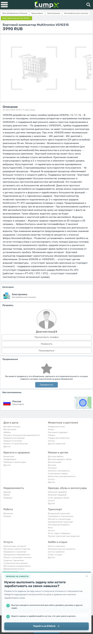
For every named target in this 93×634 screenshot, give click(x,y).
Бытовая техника (11, 426)
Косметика (8, 456)
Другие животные (56, 443)
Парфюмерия (9, 459)
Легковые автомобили (59, 525)
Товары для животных (59, 438)
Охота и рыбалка (56, 552)
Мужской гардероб (57, 495)
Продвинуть (46, 384)
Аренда (7, 492)
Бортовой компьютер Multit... (16, 18)
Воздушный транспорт (59, 513)
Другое (6, 446)
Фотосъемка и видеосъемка (16, 566)
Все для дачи (9, 429)
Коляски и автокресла (59, 471)
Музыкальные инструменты (61, 549)
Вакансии (8, 513)
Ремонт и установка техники (17, 557)
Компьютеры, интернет (14, 546)
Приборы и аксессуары (14, 462)
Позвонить (46, 344)
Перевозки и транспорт (15, 552)
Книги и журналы (56, 546)
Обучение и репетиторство (16, 549)
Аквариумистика (56, 426)
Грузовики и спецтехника (60, 516)
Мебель (7, 432)
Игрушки (52, 468)
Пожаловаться (46, 350)
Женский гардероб (57, 492)
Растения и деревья (57, 432)
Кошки (51, 429)
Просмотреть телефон (47, 337)
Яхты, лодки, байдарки (59, 533)
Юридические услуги (13, 569)
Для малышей (54, 462)
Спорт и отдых (55, 554)
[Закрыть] (86, 576)
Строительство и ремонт (15, 563)
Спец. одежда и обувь (58, 498)
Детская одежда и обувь (60, 459)
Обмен (6, 495)
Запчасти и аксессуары (59, 519)
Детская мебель (56, 456)
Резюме (7, 516)
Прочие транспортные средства (63, 536)
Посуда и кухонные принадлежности (21, 435)
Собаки (51, 435)
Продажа (7, 498)
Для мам (52, 465)
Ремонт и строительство (15, 443)
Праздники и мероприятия (16, 554)
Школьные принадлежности (62, 476)
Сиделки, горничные (13, 560)
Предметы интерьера (14, 438)
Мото (50, 527)
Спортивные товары (58, 473)
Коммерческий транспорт (60, 522)
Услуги (51, 441)
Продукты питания (12, 441)
